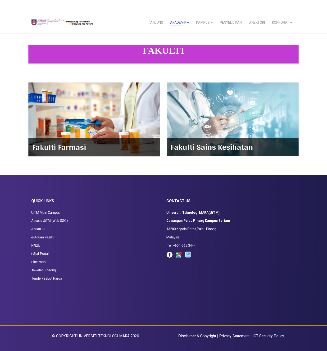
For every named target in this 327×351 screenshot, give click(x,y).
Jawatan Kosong (43, 270)
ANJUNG (156, 22)
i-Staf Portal (40, 253)
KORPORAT (280, 22)
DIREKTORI (257, 22)
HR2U (35, 245)
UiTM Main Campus (45, 212)
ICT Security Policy (268, 336)
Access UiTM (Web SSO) (49, 221)
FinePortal (38, 262)
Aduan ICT (39, 229)
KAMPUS (203, 22)
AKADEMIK (178, 22)
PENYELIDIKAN (231, 22)
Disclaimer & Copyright (197, 336)
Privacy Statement (235, 336)
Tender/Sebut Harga (46, 278)
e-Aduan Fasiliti (42, 237)
